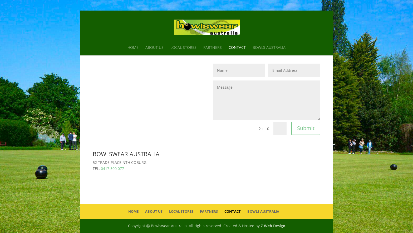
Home (133, 48)
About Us (154, 48)
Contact (237, 48)
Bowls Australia (269, 48)
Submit (305, 128)
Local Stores (183, 48)
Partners (212, 48)
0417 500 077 (112, 168)
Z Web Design (273, 225)
